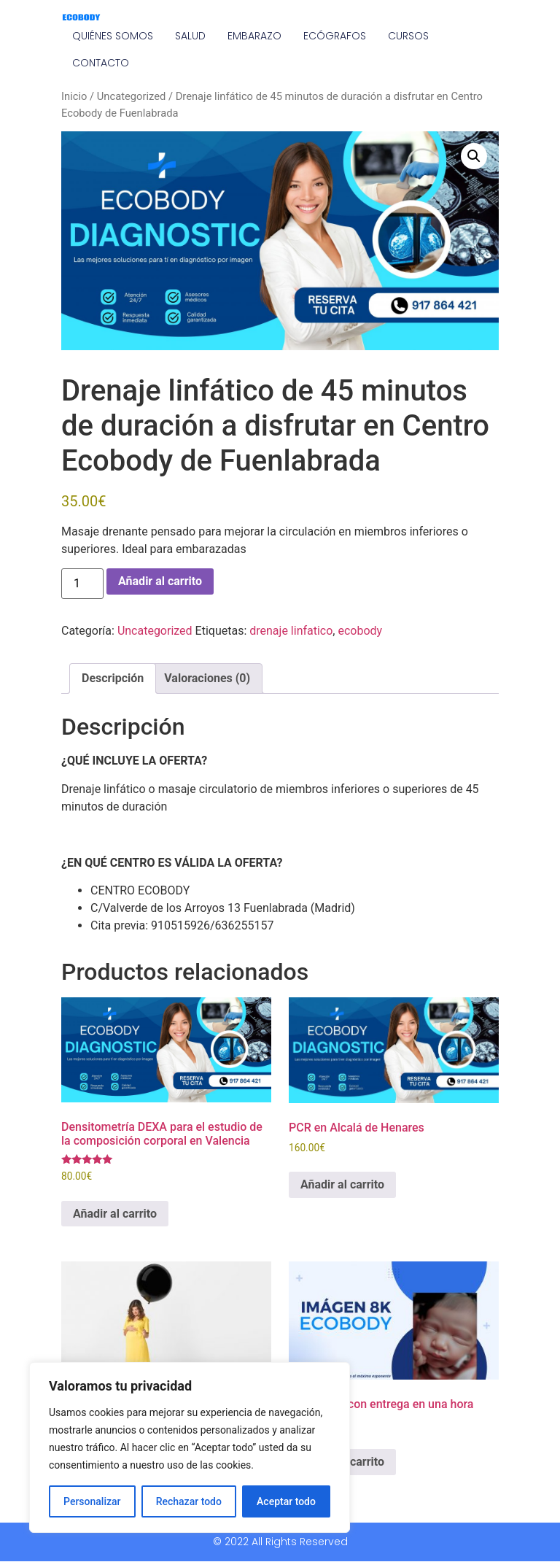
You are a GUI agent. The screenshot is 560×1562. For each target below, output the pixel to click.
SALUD (190, 35)
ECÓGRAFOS (334, 35)
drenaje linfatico (290, 631)
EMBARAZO (254, 35)
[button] (474, 156)
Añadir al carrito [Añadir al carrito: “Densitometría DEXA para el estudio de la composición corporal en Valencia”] (115, 1214)
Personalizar (91, 1501)
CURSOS (408, 35)
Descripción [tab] (113, 678)
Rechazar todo (189, 1501)
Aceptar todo (286, 1501)
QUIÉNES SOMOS (112, 35)
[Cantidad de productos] (82, 583)
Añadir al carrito (160, 581)
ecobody (360, 631)
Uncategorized (131, 96)
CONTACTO (100, 62)
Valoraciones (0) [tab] (207, 678)
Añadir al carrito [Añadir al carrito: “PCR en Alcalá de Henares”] (342, 1184)
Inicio (74, 96)
